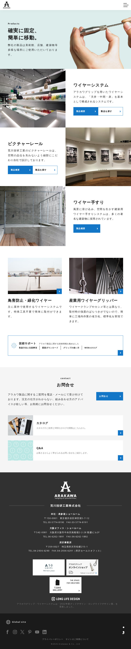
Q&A (9, 4)
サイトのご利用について (77, 639)
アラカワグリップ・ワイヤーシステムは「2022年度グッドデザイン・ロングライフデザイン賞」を (67, 605)
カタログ (76, 4)
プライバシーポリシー (52, 639)
